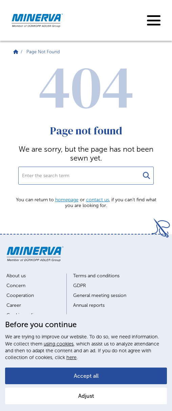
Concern (15, 285)
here (71, 357)
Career (13, 305)
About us (16, 276)
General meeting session (99, 295)
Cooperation (20, 295)
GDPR (79, 285)
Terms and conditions (96, 276)
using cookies (58, 344)
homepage (67, 200)
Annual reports (89, 305)
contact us (97, 200)
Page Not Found (43, 51)
